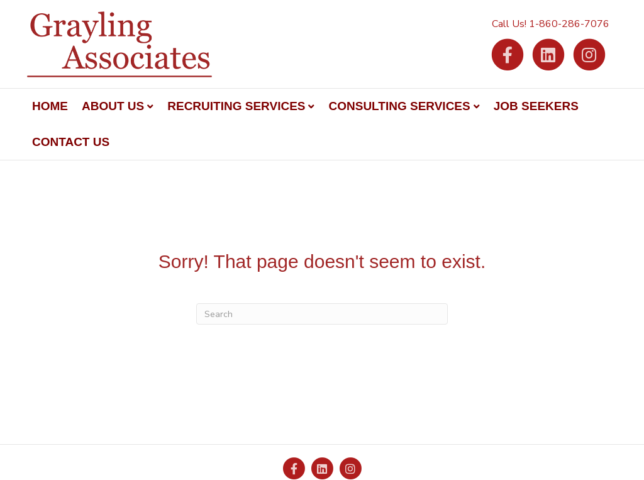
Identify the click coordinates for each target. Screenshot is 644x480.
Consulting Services (399, 106)
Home (50, 106)
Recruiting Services (236, 106)
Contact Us (70, 141)
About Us (113, 106)
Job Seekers (536, 106)
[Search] (322, 314)
